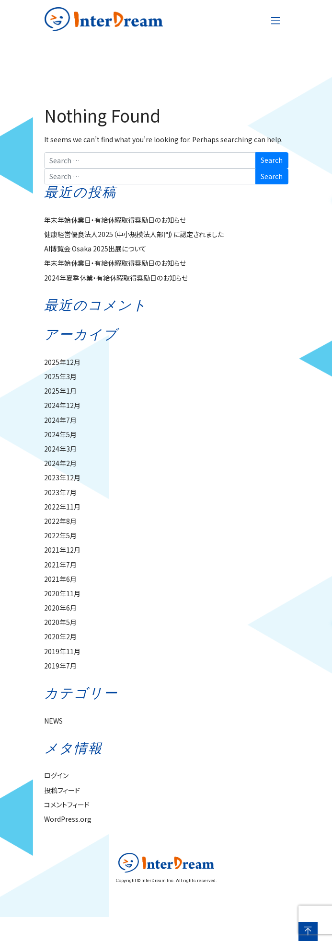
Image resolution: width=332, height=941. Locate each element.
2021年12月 (62, 550)
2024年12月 (62, 405)
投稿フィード (62, 790)
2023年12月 (62, 477)
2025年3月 (60, 376)
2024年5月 (60, 434)
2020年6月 (60, 607)
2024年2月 (60, 463)
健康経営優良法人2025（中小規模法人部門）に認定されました (134, 234)
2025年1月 (60, 391)
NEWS (53, 721)
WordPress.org (68, 819)
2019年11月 (62, 651)
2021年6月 (60, 579)
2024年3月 (60, 448)
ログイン (56, 775)
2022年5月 (60, 535)
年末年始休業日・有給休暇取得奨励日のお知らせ (115, 220)
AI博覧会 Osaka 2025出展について (95, 248)
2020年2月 (60, 636)
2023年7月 (60, 492)
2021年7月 (60, 564)
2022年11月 (62, 506)
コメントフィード (67, 804)
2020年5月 (60, 622)
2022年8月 (60, 521)
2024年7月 (60, 420)
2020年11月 (62, 593)
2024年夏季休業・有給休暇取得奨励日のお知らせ (116, 278)
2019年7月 (60, 665)
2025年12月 (62, 362)
